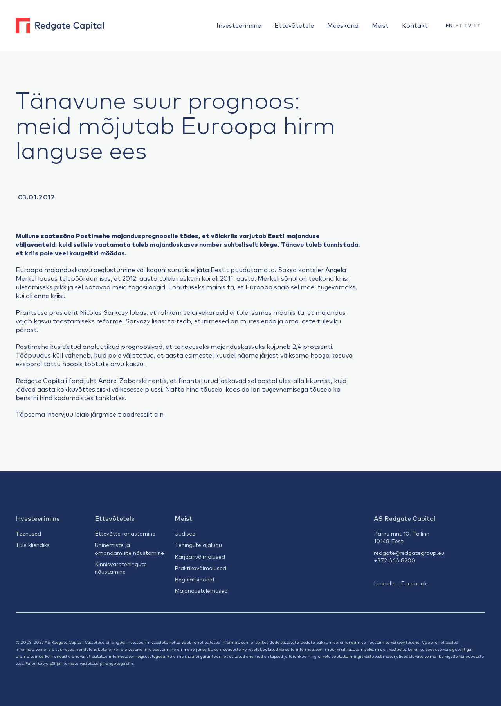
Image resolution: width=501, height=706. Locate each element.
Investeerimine (238, 25)
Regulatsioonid (194, 579)
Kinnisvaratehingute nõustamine (121, 567)
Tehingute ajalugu (198, 544)
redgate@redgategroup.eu (409, 552)
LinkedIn (385, 583)
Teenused (28, 533)
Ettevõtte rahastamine (125, 533)
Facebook (414, 583)
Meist (380, 25)
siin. (130, 663)
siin (159, 414)
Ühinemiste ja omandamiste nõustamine (129, 548)
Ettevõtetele (294, 25)
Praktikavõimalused (200, 567)
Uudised (185, 533)
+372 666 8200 (394, 559)
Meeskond (343, 25)
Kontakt (415, 25)
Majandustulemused (201, 590)
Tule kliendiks (32, 544)
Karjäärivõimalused (200, 556)
